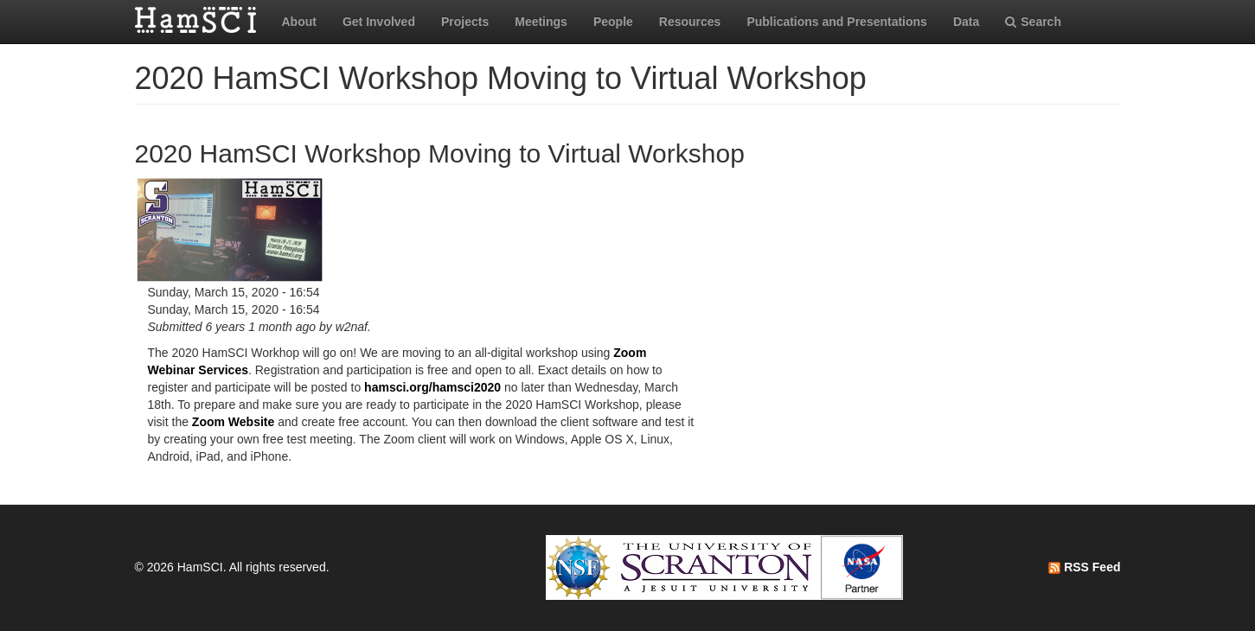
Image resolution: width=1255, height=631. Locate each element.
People (613, 22)
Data (966, 22)
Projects (465, 22)
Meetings (541, 22)
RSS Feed (1084, 567)
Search (1033, 22)
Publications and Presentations (836, 22)
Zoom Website (233, 422)
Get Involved (379, 22)
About (299, 22)
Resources (690, 22)
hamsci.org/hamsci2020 (432, 387)
